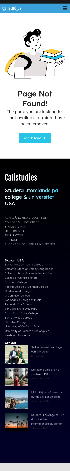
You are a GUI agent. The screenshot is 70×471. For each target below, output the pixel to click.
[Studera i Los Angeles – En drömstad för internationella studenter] (16, 422)
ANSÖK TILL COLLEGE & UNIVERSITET (30, 244)
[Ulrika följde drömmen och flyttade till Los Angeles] (16, 399)
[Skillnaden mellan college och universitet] (16, 354)
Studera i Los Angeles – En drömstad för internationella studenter (47, 419)
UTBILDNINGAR (15, 231)
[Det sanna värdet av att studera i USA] (16, 377)
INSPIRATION (14, 235)
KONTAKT (11, 240)
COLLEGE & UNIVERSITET (22, 222)
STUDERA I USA (15, 226)
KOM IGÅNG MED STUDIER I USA (26, 217)
